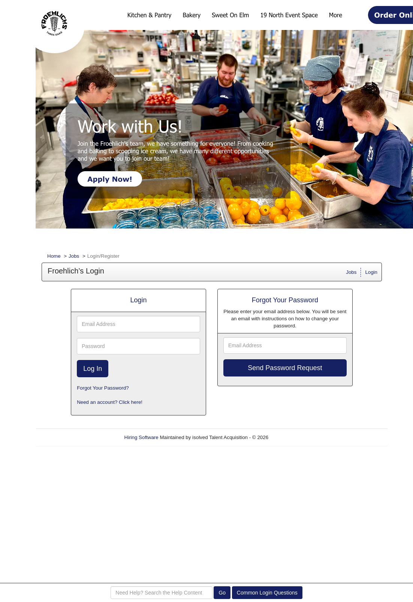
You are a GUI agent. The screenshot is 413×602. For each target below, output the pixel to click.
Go (222, 593)
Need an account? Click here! (109, 402)
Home (54, 256)
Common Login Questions (267, 593)
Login (371, 272)
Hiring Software (141, 437)
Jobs (74, 256)
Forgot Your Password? (103, 388)
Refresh (290, 437)
